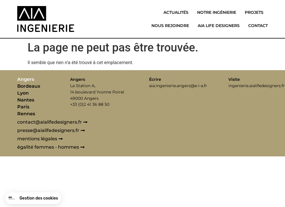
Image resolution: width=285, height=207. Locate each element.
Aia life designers (219, 25)
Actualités (175, 12)
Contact (258, 25)
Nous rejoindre (170, 25)
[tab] (42, 79)
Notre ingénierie (216, 12)
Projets (254, 12)
